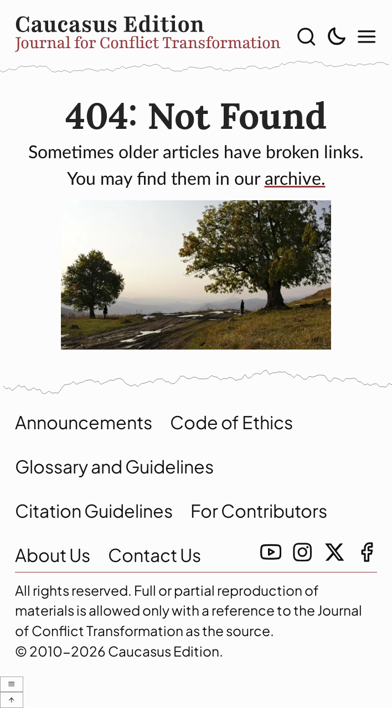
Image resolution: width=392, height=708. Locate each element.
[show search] (306, 36)
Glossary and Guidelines (114, 466)
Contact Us (154, 555)
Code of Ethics (231, 422)
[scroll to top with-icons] (11, 700)
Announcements (83, 422)
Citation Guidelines (94, 510)
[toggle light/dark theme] (336, 36)
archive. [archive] (295, 179)
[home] (148, 36)
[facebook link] (366, 552)
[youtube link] (270, 552)
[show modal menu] (366, 36)
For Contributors (258, 510)
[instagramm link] (302, 552)
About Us (52, 555)
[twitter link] (334, 552)
